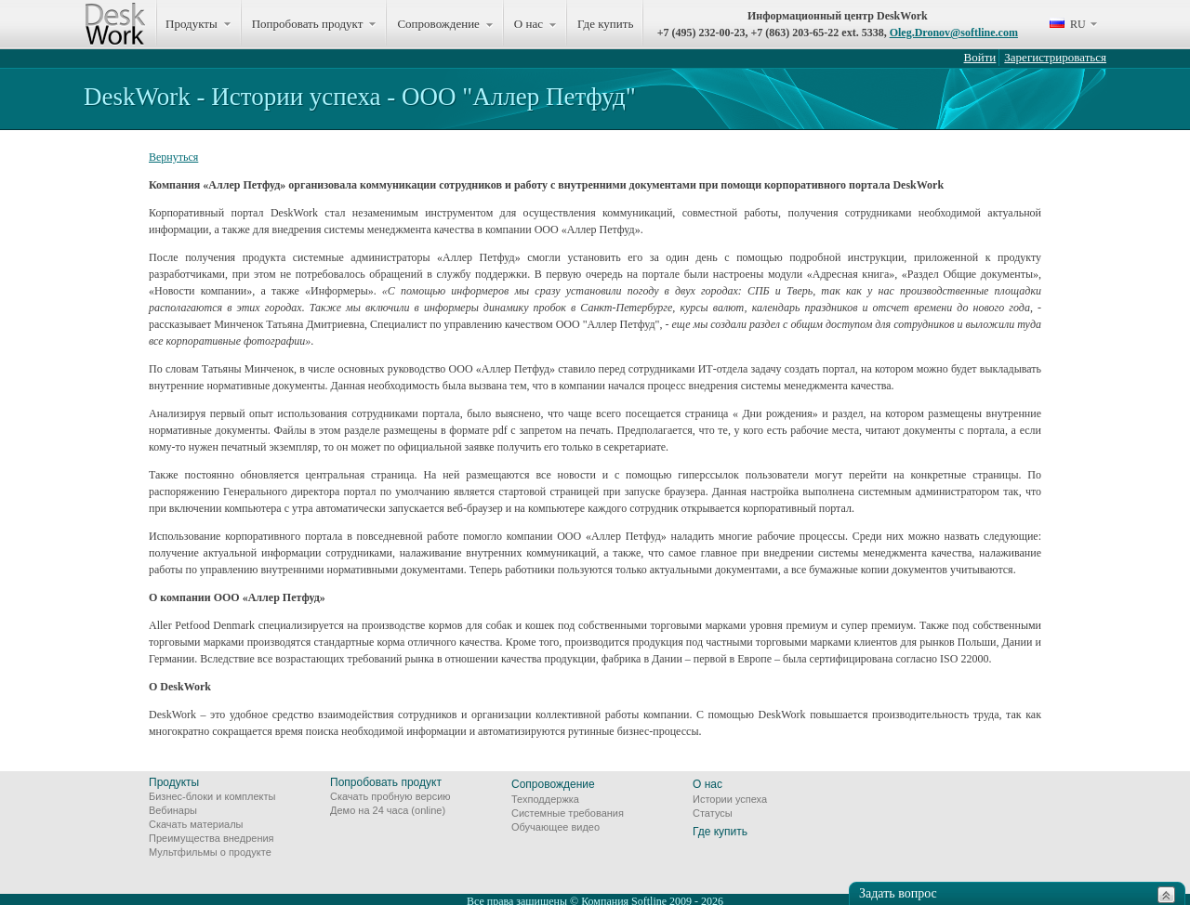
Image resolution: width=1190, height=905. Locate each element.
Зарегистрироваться (1055, 57)
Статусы (713, 813)
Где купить (605, 24)
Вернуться (173, 157)
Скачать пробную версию (390, 796)
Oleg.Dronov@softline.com (954, 32)
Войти (980, 57)
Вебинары (173, 810)
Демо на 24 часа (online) (387, 810)
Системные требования (567, 813)
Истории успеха (730, 799)
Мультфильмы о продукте (210, 852)
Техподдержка (545, 799)
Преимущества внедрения (211, 838)
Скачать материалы (196, 824)
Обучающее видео (555, 827)
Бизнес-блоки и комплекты (212, 796)
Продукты (174, 782)
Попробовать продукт (386, 782)
